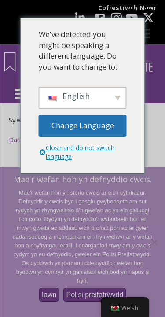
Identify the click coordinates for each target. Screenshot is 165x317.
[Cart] (145, 33)
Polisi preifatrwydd (94, 295)
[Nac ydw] (154, 242)
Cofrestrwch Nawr (127, 8)
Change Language (82, 125)
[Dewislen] (20, 94)
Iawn (49, 295)
